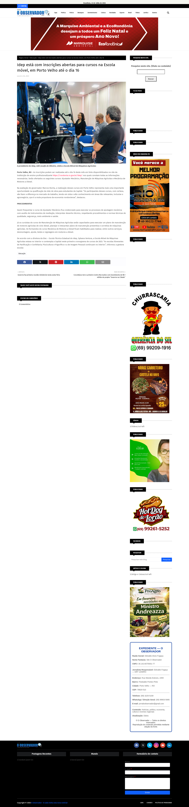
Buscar (151, 79)
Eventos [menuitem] (154, 13)
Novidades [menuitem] (112, 13)
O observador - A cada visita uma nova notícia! (49, 803)
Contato (150, 803)
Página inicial (23, 58)
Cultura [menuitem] (103, 13)
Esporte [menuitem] (122, 13)
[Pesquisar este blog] (145, 560)
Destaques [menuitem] (81, 13)
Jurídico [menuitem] (146, 13)
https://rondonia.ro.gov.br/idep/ (67, 175)
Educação (33, 58)
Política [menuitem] (63, 13)
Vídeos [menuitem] (138, 13)
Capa (141, 803)
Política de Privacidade (163, 803)
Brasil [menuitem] (130, 13)
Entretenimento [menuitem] (92, 13)
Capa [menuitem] (55, 13)
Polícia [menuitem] (72, 13)
